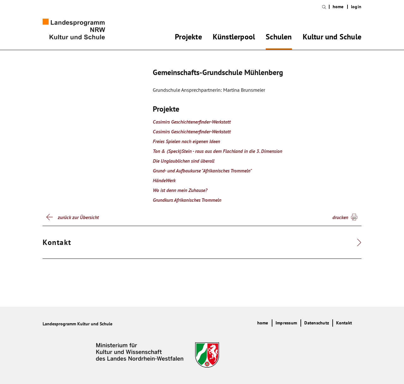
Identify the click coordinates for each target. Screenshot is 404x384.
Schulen (279, 38)
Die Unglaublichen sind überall (183, 161)
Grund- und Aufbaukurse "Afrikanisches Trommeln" (202, 170)
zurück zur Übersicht (78, 217)
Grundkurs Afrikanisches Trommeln (187, 200)
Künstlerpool (234, 38)
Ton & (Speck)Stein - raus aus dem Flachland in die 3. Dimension (217, 151)
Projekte (188, 38)
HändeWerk (164, 180)
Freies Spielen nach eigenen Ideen (186, 141)
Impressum (286, 323)
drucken (340, 217)
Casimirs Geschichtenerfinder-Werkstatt (192, 122)
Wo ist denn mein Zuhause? (180, 190)
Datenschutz (316, 323)
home (338, 7)
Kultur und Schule (332, 38)
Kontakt (344, 323)
